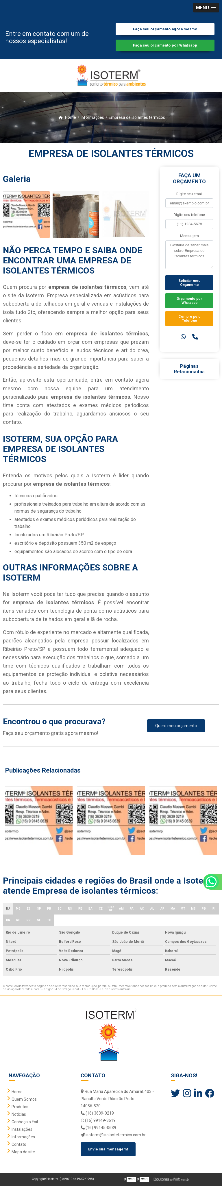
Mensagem (189, 236)
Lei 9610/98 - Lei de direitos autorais (106, 989)
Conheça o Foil (25, 1122)
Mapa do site (23, 1152)
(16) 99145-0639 (98, 1127)
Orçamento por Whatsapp (189, 301)
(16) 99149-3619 (98, 1120)
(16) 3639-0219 (97, 1113)
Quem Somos (24, 1099)
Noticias (19, 1114)
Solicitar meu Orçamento (189, 283)
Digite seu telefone (189, 215)
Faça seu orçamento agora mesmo (165, 29)
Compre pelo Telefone (189, 319)
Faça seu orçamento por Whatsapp (165, 45)
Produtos (20, 1106)
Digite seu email (189, 194)
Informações (23, 1137)
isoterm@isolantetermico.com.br (113, 1135)
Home (17, 1091)
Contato (19, 1144)
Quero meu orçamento (176, 725)
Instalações (22, 1129)
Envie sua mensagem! (108, 1149)
